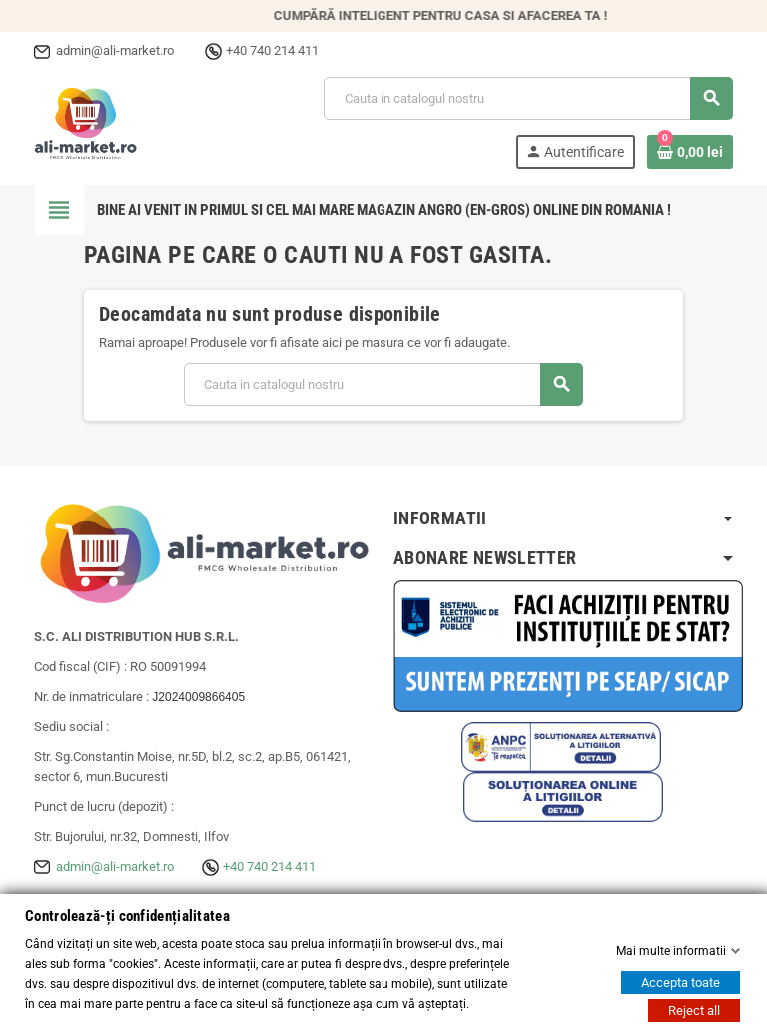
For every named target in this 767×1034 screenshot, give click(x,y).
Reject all (694, 1010)
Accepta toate (680, 982)
